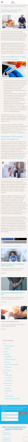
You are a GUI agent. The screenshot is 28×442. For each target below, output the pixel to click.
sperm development (18, 158)
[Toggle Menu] (2, 2)
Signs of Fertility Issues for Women (12, 398)
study (11, 35)
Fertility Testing (8, 375)
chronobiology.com (6, 439)
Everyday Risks (8, 356)
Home (2, 6)
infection (25, 142)
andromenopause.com (6, 438)
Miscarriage (7, 388)
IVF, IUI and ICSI (8, 377)
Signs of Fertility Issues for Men (12, 364)
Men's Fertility (7, 362)
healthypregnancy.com (6, 434)
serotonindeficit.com (6, 432)
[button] (7, 239)
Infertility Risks (7, 354)
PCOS (6, 393)
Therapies (6, 372)
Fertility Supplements (9, 346)
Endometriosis (8, 385)
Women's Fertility (7, 383)
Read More (3, 273)
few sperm (21, 82)
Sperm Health (8, 367)
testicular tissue (15, 38)
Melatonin (7, 348)
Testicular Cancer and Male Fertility (10, 321)
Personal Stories (7, 370)
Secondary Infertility (9, 396)
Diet (5, 343)
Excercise (6, 351)
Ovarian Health (8, 390)
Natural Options (8, 380)
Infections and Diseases (10, 359)
